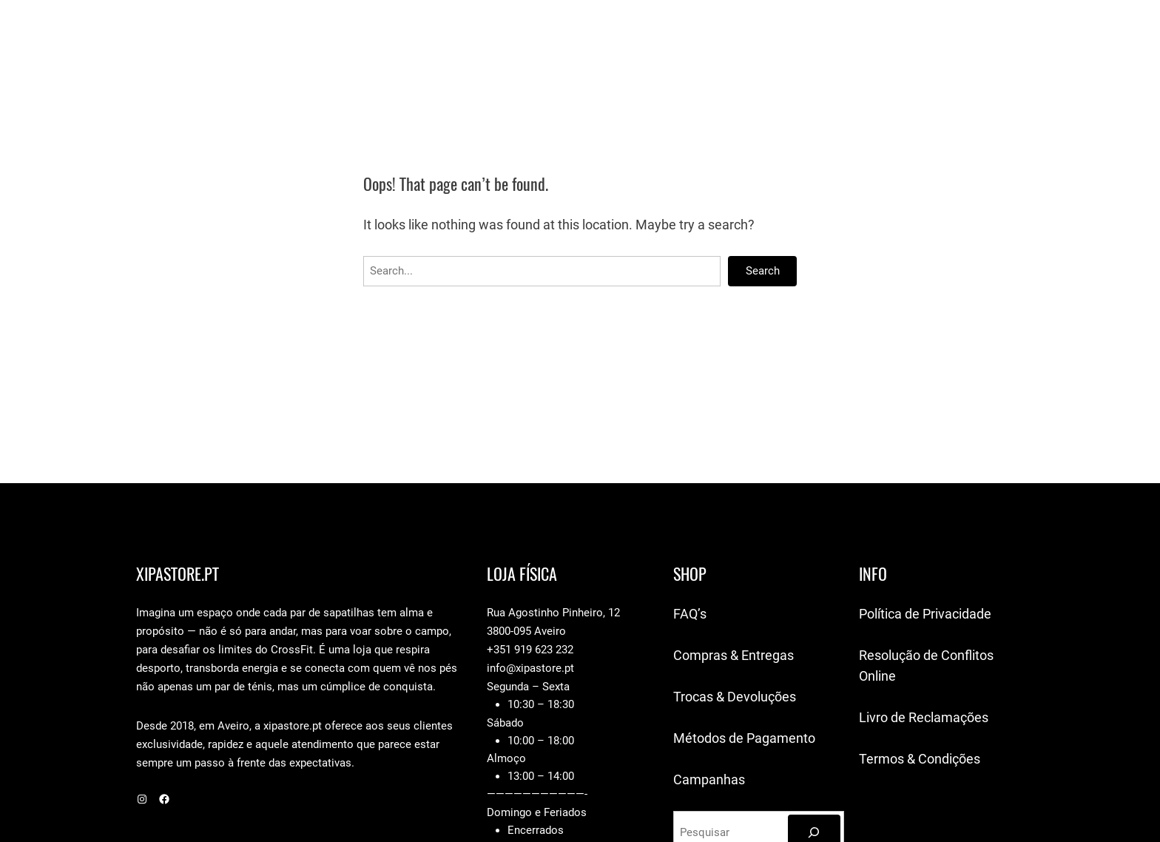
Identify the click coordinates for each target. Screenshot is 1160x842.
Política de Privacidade (925, 614)
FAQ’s (690, 614)
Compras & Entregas (733, 655)
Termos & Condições (919, 759)
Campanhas (709, 779)
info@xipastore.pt (530, 668)
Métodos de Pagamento (744, 738)
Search (763, 270)
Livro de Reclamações (923, 717)
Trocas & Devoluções (734, 696)
